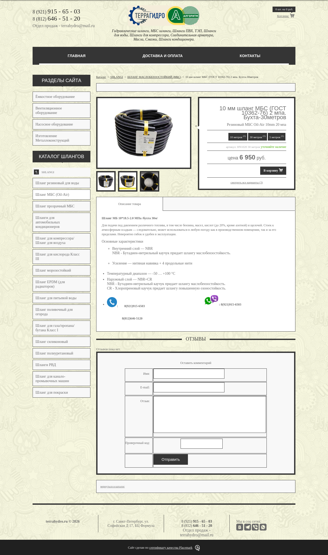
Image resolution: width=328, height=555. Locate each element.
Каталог (101, 76)
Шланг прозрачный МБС (54, 206)
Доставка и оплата (162, 56)
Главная (76, 56)
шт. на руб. (284, 9)
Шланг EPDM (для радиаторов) (50, 284)
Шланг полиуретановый (54, 353)
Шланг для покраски (51, 392)
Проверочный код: (137, 443)
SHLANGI (44, 171)
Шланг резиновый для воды (57, 183)
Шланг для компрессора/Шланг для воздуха (54, 240)
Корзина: (283, 16)
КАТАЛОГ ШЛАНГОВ (61, 156)
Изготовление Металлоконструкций (52, 138)
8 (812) (56, 19)
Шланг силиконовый (51, 342)
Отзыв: (145, 401)
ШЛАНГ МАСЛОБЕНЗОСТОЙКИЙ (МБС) (154, 76)
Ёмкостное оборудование (55, 97)
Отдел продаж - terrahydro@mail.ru (64, 25)
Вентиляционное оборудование (48, 110)
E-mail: (145, 387)
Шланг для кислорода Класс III (57, 256)
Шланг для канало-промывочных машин (52, 378)
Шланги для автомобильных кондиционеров (47, 222)
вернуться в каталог (112, 486)
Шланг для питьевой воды (55, 298)
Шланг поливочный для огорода (54, 312)
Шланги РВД (45, 365)
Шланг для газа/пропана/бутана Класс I (55, 328)
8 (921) (56, 11)
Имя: (146, 374)
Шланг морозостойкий (53, 270)
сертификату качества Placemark (170, 547)
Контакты (250, 56)
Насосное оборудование (54, 124)
